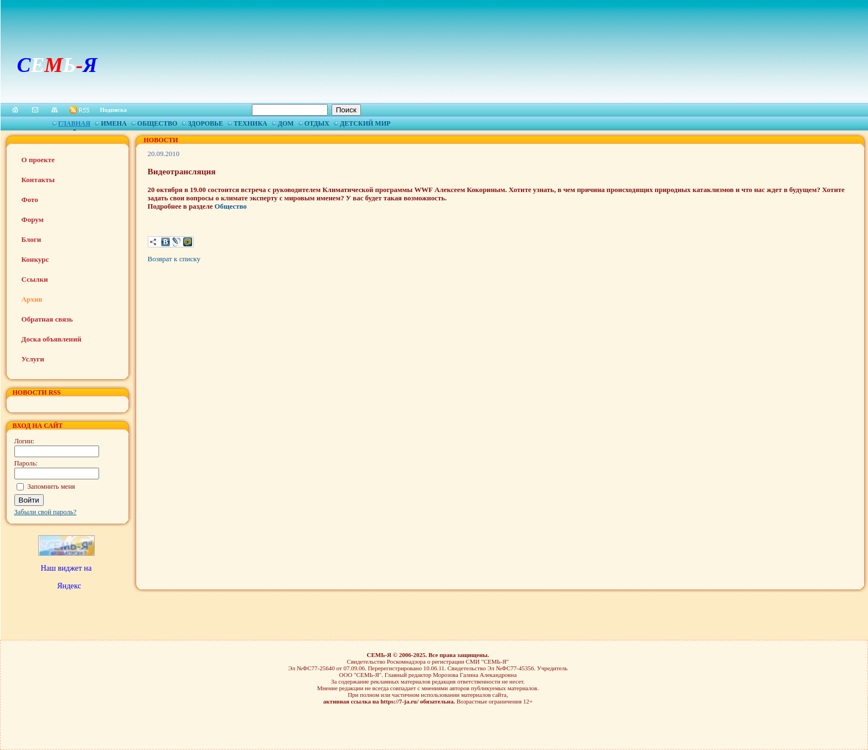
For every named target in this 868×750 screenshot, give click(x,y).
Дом (286, 123)
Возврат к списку (174, 259)
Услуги (33, 359)
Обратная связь (47, 319)
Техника (250, 123)
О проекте (38, 160)
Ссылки (35, 279)
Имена (114, 123)
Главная (74, 123)
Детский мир (365, 123)
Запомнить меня (51, 486)
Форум (33, 219)
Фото (30, 199)
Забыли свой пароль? (45, 512)
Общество (157, 123)
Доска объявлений (51, 339)
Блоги (32, 239)
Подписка (113, 109)
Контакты (38, 179)
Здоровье (205, 123)
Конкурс (35, 259)
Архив (32, 299)
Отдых (316, 123)
